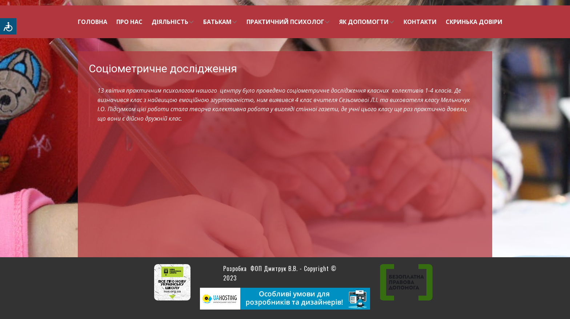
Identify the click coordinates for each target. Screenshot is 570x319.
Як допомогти (364, 22)
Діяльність (170, 22)
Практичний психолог (285, 22)
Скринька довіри (474, 22)
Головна (92, 22)
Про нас (129, 22)
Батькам (217, 22)
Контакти (420, 22)
